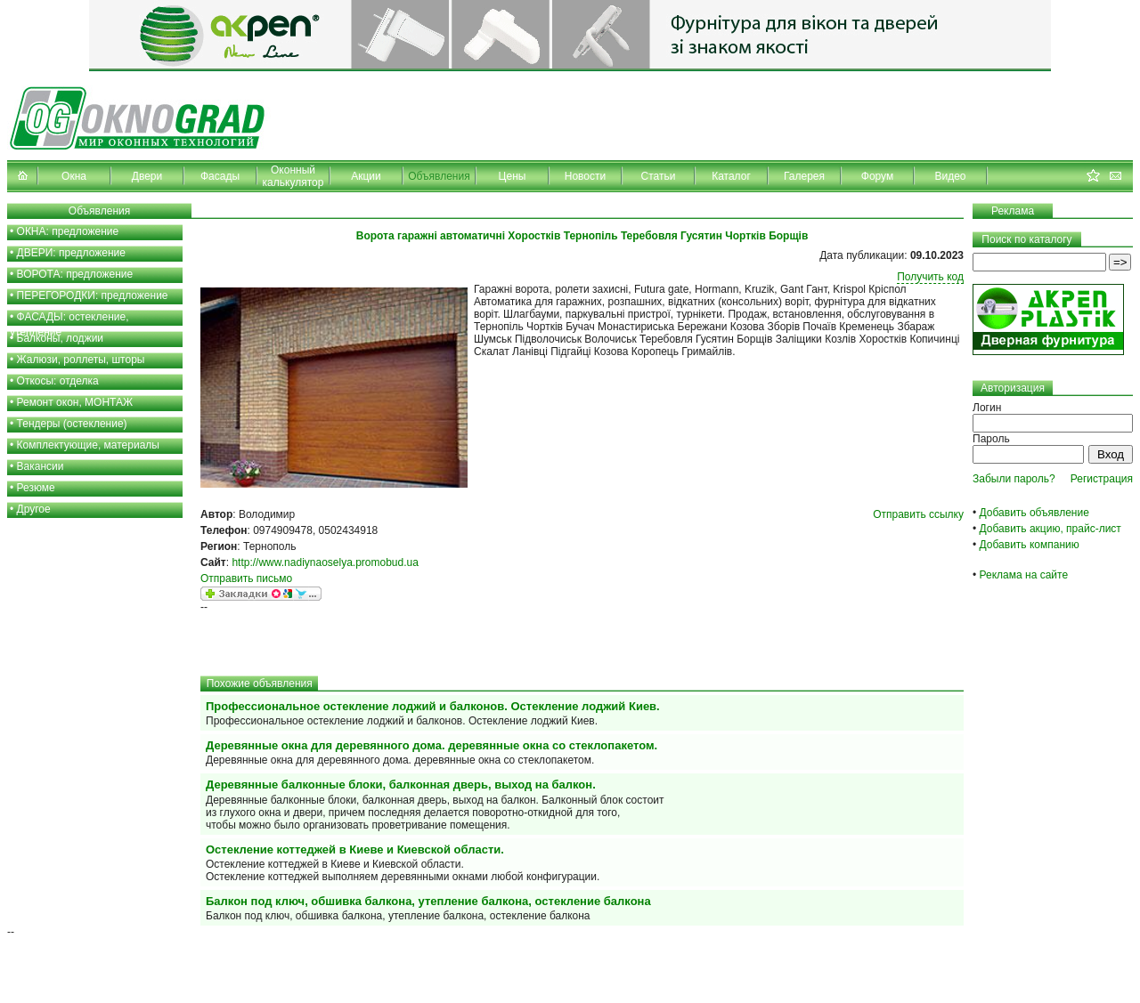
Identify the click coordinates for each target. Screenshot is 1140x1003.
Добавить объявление (1034, 512)
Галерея (804, 176)
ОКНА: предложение (68, 231)
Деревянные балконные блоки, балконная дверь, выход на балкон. (401, 784)
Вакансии (40, 466)
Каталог (731, 176)
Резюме (36, 487)
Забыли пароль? (1014, 479)
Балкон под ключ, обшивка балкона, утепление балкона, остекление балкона (428, 901)
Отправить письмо (246, 578)
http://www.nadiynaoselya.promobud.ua (325, 562)
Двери (147, 176)
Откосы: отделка (58, 381)
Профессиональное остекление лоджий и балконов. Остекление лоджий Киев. (433, 706)
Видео (949, 176)
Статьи (658, 176)
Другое (34, 509)
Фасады (220, 176)
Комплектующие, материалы (88, 445)
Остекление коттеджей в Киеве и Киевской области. (355, 849)
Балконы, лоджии (60, 338)
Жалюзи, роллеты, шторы (81, 359)
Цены (512, 176)
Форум (877, 176)
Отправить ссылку (918, 514)
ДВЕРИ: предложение (71, 253)
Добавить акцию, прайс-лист (1050, 528)
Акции (366, 176)
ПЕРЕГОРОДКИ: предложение (92, 295)
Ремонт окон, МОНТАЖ (75, 402)
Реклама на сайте (1024, 575)
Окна (73, 176)
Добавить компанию (1029, 544)
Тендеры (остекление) (72, 423)
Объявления (438, 176)
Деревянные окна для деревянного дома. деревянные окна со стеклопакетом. (431, 745)
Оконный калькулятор (293, 176)
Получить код (930, 277)
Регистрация (1102, 479)
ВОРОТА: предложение (75, 274)
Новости (585, 176)
